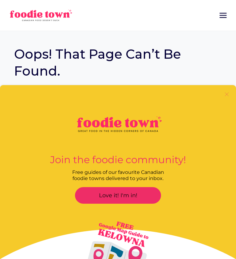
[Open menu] (223, 15)
